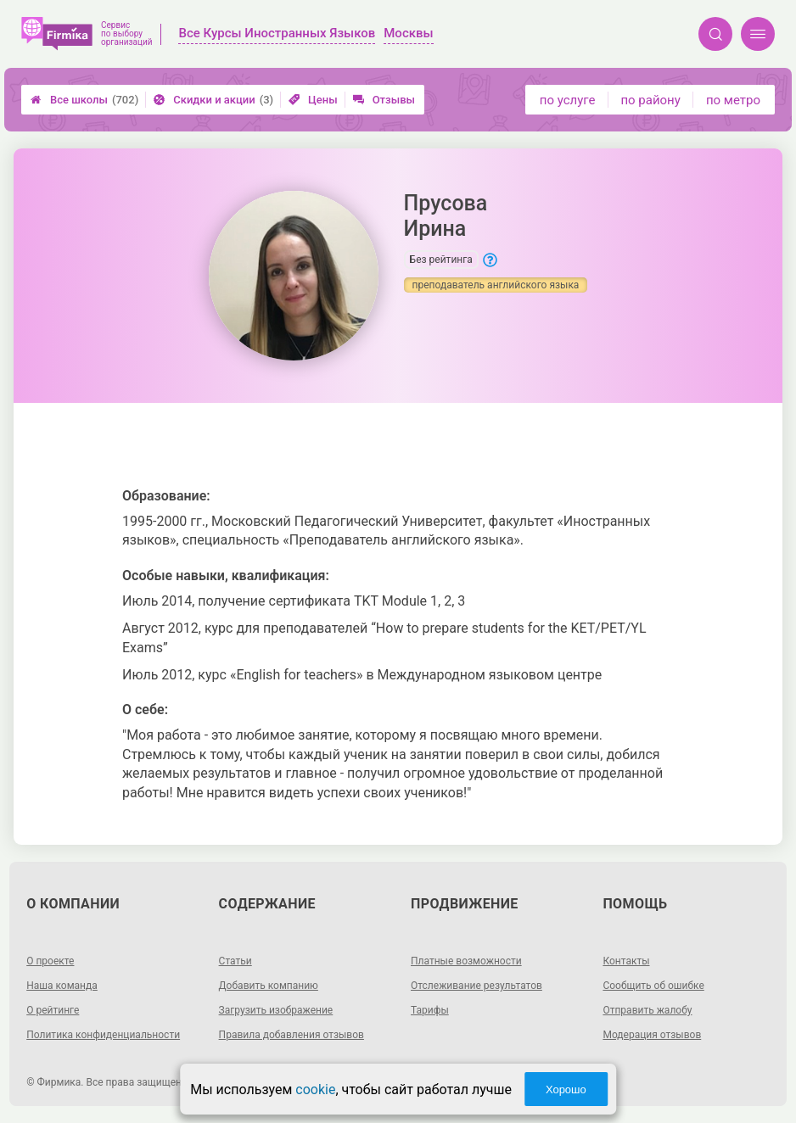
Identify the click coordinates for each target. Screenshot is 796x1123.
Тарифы (430, 1010)
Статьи (235, 961)
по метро (733, 100)
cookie (315, 1089)
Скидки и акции (213, 99)
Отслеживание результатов (476, 986)
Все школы (84, 99)
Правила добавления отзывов (291, 1035)
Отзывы (384, 99)
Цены (313, 99)
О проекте (50, 961)
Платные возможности (466, 961)
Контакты (626, 961)
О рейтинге (52, 1010)
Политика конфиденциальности (103, 1035)
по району (650, 100)
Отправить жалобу (647, 1010)
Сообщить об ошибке (653, 986)
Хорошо (566, 1089)
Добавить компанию (268, 986)
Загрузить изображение (276, 1010)
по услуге (568, 100)
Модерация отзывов (652, 1035)
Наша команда (62, 986)
